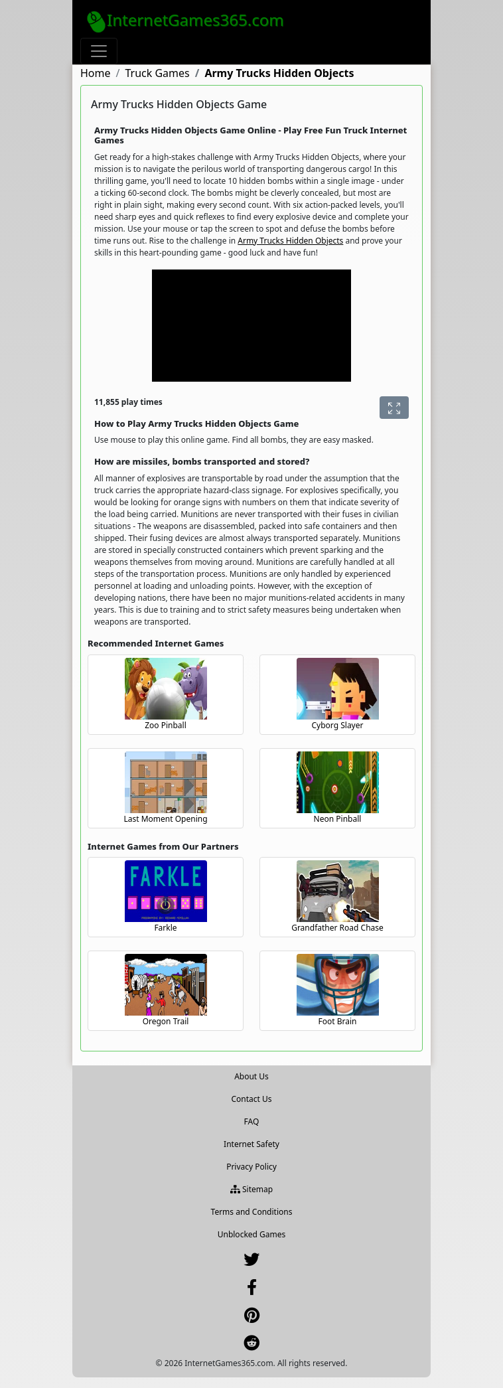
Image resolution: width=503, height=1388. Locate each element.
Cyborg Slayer (338, 725)
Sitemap (251, 1189)
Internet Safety (251, 1144)
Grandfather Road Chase (337, 927)
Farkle (165, 927)
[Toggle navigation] (98, 51)
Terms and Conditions (252, 1211)
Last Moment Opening (165, 818)
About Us (251, 1076)
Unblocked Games (252, 1234)
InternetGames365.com (185, 21)
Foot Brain (338, 1021)
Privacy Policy (251, 1166)
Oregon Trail (166, 1021)
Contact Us (251, 1099)
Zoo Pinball (165, 725)
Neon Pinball (338, 818)
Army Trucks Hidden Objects (290, 240)
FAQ (251, 1121)
